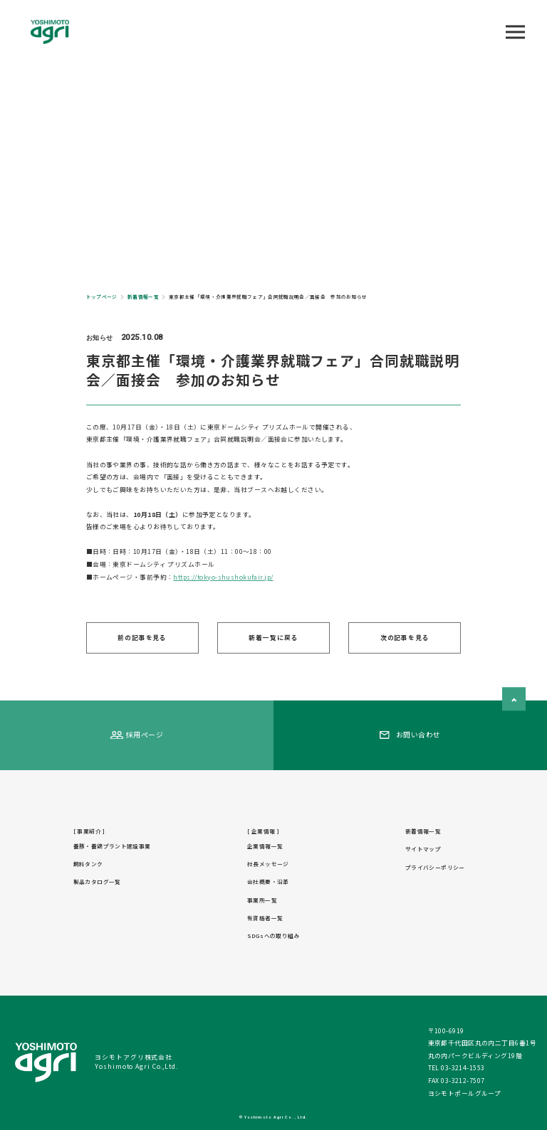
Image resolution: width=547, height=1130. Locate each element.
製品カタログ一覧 (97, 881)
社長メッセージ (268, 864)
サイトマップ (423, 849)
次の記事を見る (404, 637)
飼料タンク (88, 864)
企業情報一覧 (265, 846)
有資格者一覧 (265, 918)
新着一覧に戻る (273, 637)
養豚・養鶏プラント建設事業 (112, 846)
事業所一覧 (262, 900)
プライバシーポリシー (435, 867)
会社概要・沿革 (268, 881)
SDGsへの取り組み (273, 935)
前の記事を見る (142, 637)
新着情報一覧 (423, 831)
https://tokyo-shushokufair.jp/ (223, 577)
